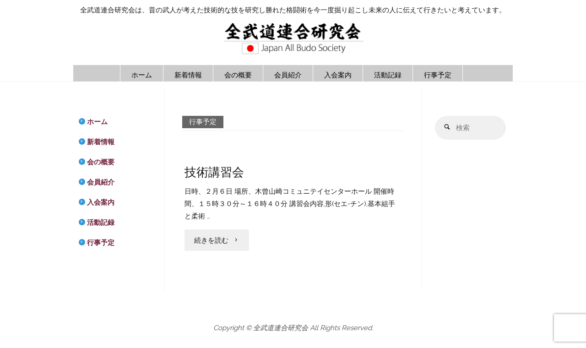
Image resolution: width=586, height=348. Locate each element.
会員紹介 (100, 182)
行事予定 (100, 243)
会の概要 (100, 162)
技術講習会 (214, 172)
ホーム (97, 122)
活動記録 (100, 222)
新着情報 (100, 142)
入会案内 (100, 202)
